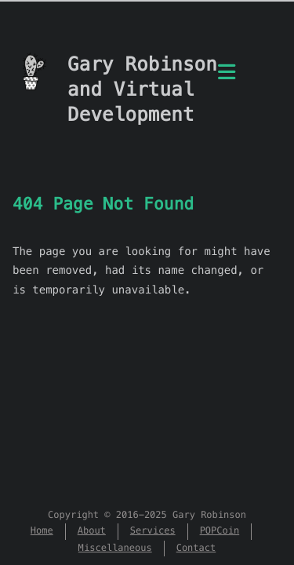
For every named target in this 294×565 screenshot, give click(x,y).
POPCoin (220, 531)
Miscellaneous (115, 548)
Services (153, 531)
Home (42, 531)
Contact (196, 548)
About (92, 531)
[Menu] (226, 81)
